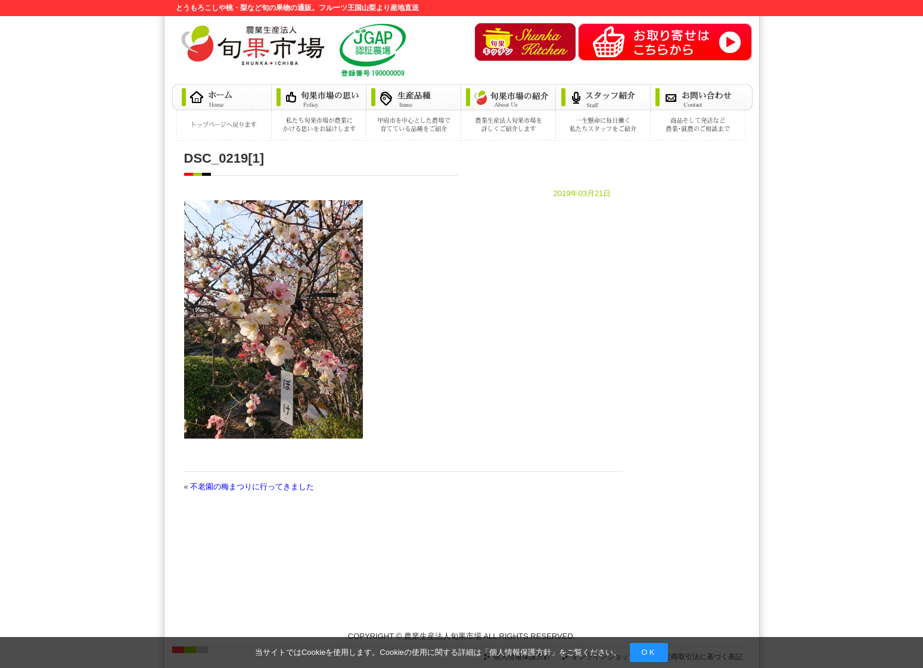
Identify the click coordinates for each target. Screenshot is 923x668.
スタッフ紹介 (604, 112)
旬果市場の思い (319, 112)
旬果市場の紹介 (509, 112)
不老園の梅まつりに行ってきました (252, 486)
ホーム (222, 112)
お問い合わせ (702, 112)
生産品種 (414, 112)
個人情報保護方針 (520, 652)
